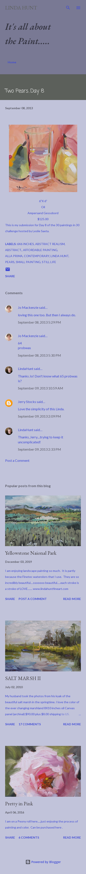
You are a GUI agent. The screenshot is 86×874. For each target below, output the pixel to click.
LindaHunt (25, 369)
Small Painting (28, 262)
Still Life (49, 262)
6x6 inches (25, 244)
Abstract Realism (50, 244)
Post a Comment (17, 460)
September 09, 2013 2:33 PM (39, 449)
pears (10, 262)
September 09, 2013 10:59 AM (40, 388)
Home (12, 62)
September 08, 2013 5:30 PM (39, 355)
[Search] (68, 7)
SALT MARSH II (23, 678)
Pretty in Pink (19, 803)
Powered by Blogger (43, 862)
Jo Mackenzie (28, 307)
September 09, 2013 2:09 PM (39, 416)
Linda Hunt (21, 7)
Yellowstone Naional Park (30, 553)
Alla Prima (14, 256)
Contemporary (36, 256)
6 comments (29, 837)
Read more (72, 599)
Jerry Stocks (27, 402)
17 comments (30, 724)
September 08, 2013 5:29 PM (39, 322)
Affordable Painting (40, 250)
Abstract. (13, 250)
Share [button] (10, 276)
